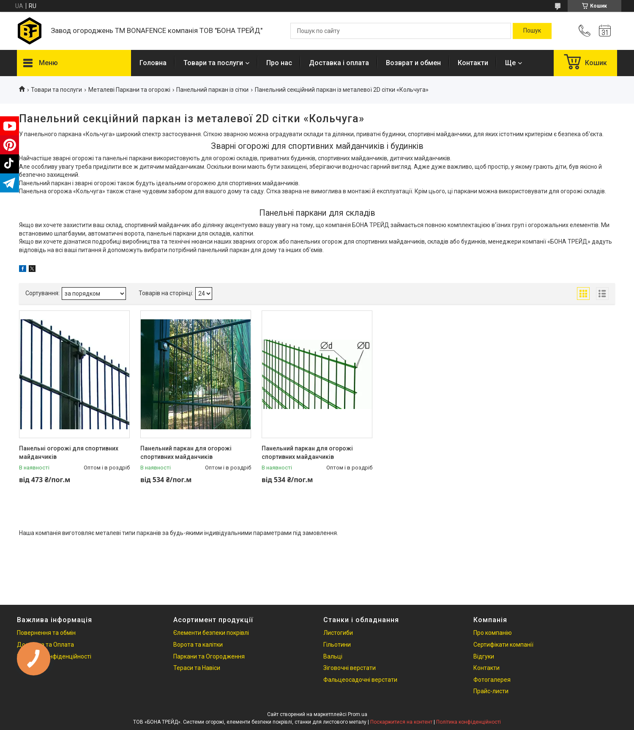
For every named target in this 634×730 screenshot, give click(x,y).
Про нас (279, 63)
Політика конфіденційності (468, 722)
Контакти (473, 63)
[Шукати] (532, 31)
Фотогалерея (492, 679)
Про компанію (492, 632)
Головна (153, 63)
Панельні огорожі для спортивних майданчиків (68, 452)
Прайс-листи (490, 691)
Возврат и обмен (413, 63)
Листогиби (338, 632)
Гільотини (337, 644)
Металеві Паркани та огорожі (129, 89)
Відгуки (483, 656)
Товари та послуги (213, 63)
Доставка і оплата (339, 63)
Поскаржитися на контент (401, 722)
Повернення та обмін (46, 632)
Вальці (332, 656)
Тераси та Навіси (196, 667)
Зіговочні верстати (349, 667)
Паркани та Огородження (209, 656)
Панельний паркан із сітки (212, 89)
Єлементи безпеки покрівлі (211, 632)
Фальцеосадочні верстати (360, 679)
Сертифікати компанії (503, 644)
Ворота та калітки (198, 644)
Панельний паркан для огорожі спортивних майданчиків (186, 452)
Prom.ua (357, 714)
